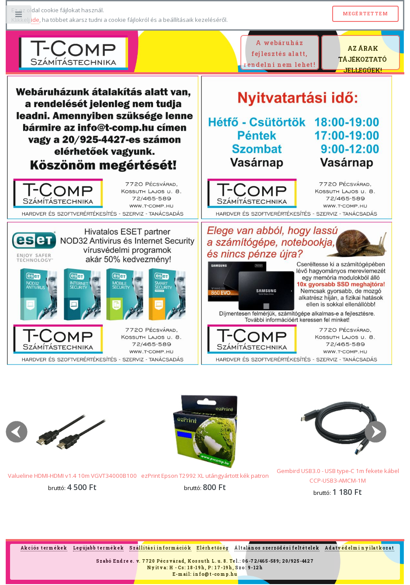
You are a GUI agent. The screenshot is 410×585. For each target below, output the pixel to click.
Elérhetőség (213, 548)
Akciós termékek (44, 548)
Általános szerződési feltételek (276, 548)
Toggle (19, 16)
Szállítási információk (160, 548)
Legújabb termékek (98, 548)
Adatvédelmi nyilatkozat (359, 548)
